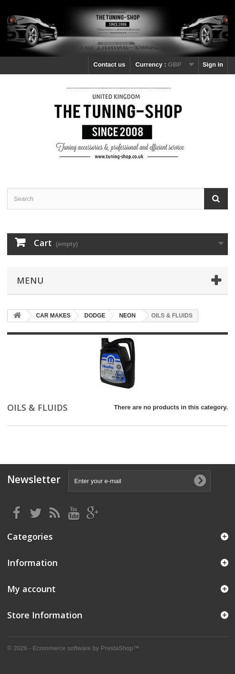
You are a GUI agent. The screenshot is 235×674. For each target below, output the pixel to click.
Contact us (109, 64)
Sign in (213, 64)
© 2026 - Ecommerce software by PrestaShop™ (73, 648)
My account (31, 589)
